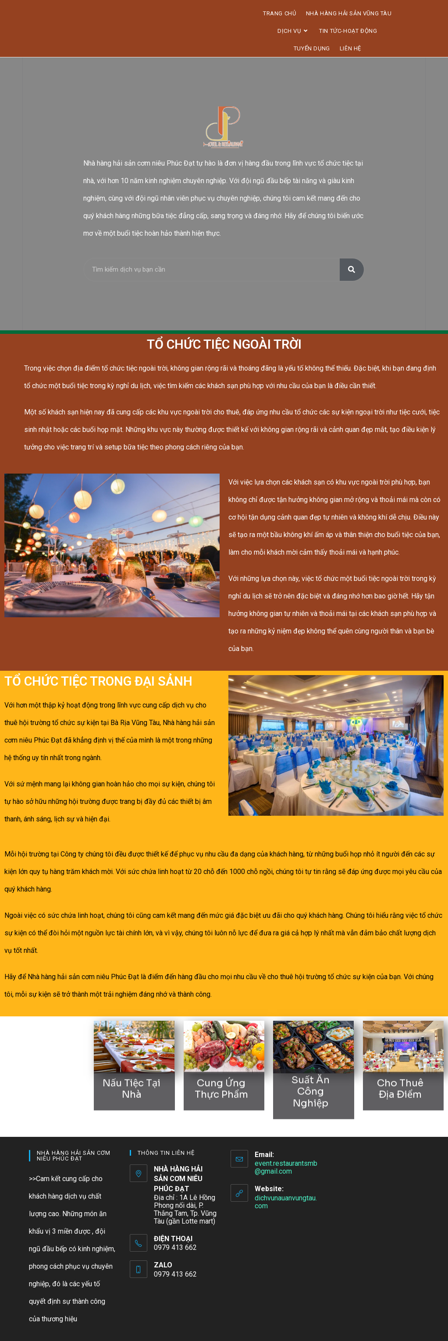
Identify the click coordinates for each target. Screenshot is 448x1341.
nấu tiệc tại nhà (131, 1071)
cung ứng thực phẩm (221, 1071)
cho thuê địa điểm (400, 1071)
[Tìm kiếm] (352, 269)
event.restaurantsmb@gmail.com (286, 1167)
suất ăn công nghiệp (311, 1069)
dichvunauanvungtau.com (286, 1202)
